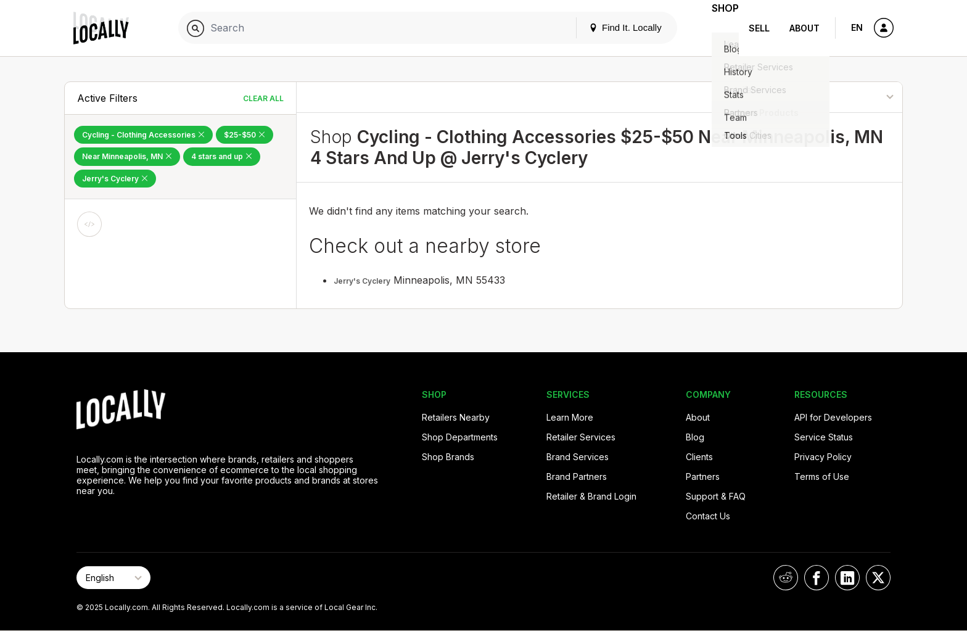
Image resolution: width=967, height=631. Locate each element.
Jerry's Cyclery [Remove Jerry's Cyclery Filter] (115, 178)
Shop (716, 28)
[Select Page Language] (113, 577)
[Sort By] (840, 97)
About (804, 28)
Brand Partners (576, 476)
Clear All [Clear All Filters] (263, 98)
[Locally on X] (878, 577)
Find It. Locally (608, 27)
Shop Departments (460, 437)
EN (857, 27)
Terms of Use (821, 476)
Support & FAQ (716, 496)
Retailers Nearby (456, 417)
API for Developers (833, 417)
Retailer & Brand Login (591, 496)
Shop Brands (448, 457)
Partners (703, 476)
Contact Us (708, 516)
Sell (759, 28)
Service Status (823, 437)
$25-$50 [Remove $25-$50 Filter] (244, 134)
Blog (695, 437)
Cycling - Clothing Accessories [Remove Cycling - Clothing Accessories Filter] (143, 134)
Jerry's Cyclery (362, 281)
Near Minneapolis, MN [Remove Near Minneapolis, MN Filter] (127, 156)
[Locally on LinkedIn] (847, 577)
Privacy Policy (823, 457)
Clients (699, 457)
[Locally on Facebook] (816, 577)
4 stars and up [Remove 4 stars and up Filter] (221, 156)
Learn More (569, 417)
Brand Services (577, 457)
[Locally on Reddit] (785, 577)
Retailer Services (580, 437)
